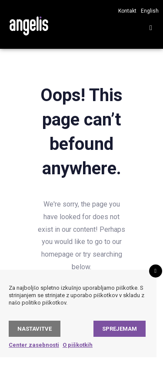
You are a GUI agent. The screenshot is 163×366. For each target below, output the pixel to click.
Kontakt (127, 11)
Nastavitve (34, 328)
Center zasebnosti (34, 345)
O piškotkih (78, 345)
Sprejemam (119, 328)
